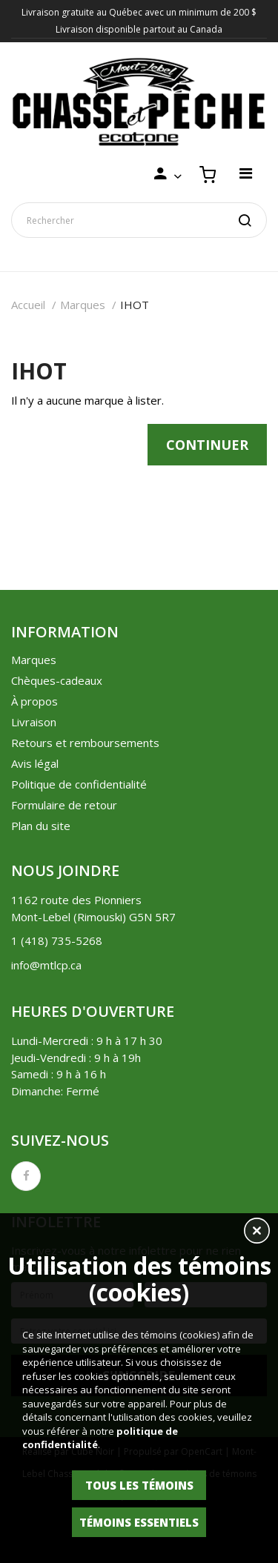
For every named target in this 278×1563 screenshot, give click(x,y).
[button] (256, 1232)
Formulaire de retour (64, 805)
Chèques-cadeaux (56, 680)
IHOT (134, 304)
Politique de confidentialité (79, 784)
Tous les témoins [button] (139, 1485)
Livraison (33, 722)
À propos (34, 701)
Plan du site (40, 825)
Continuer (207, 445)
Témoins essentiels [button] (139, 1522)
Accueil (28, 304)
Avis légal (35, 763)
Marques (82, 304)
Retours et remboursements (85, 742)
